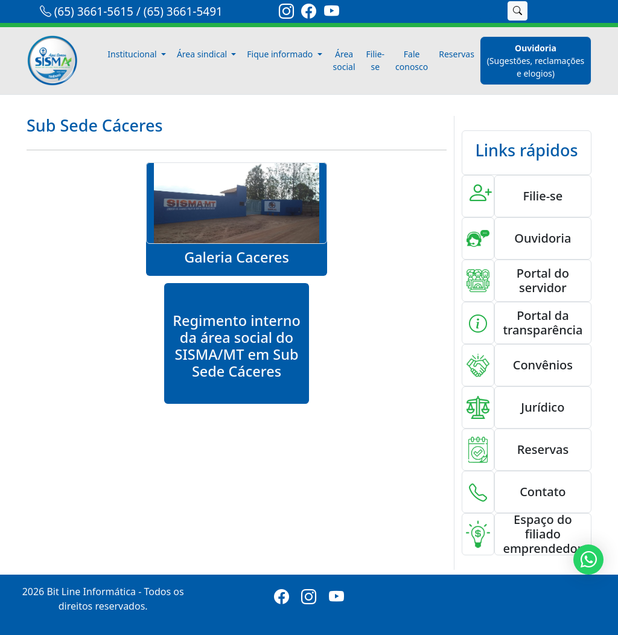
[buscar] (517, 11)
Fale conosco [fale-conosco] (411, 60)
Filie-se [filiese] (375, 60)
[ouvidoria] (535, 60)
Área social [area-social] (344, 60)
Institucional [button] (133, 54)
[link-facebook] (309, 13)
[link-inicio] (59, 60)
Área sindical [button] (203, 54)
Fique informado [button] (281, 54)
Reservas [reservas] (456, 54)
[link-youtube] (332, 13)
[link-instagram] (286, 13)
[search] (485, 10)
